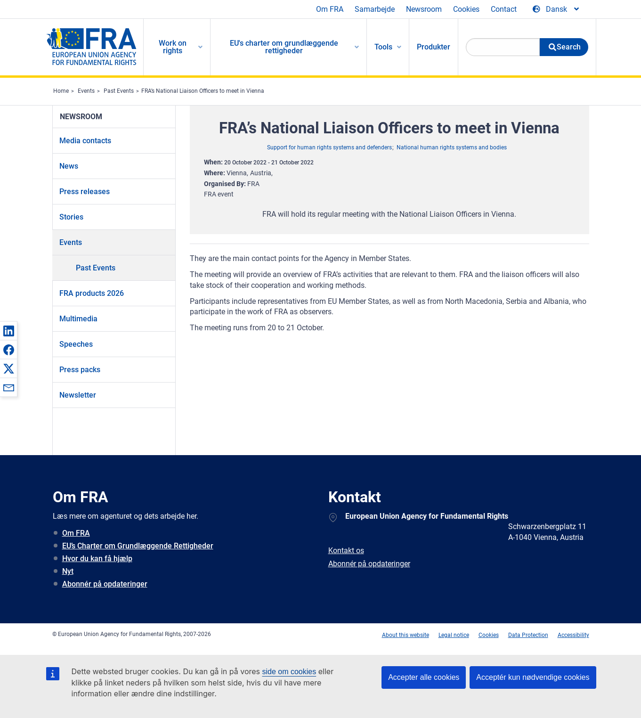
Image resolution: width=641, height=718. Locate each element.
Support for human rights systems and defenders (329, 147)
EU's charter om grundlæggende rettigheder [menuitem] (284, 47)
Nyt (67, 571)
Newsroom (424, 9)
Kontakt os (346, 550)
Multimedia (78, 318)
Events (86, 91)
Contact (504, 9)
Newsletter (77, 395)
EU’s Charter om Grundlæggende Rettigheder (137, 545)
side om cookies (289, 672)
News (68, 166)
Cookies (466, 9)
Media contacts (85, 140)
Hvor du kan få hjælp (97, 558)
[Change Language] (556, 9)
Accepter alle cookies (423, 677)
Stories (71, 216)
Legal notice (453, 635)
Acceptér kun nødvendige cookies (532, 677)
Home (61, 91)
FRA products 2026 (91, 293)
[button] (8, 330)
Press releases (84, 191)
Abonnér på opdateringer (104, 583)
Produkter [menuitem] (433, 46)
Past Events (119, 91)
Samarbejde (375, 9)
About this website (405, 635)
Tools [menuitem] (383, 46)
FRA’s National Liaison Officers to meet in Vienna (202, 91)
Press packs (79, 369)
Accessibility (573, 635)
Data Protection (528, 635)
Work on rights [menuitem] (173, 47)
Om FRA (329, 9)
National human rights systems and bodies (452, 147)
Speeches (76, 344)
